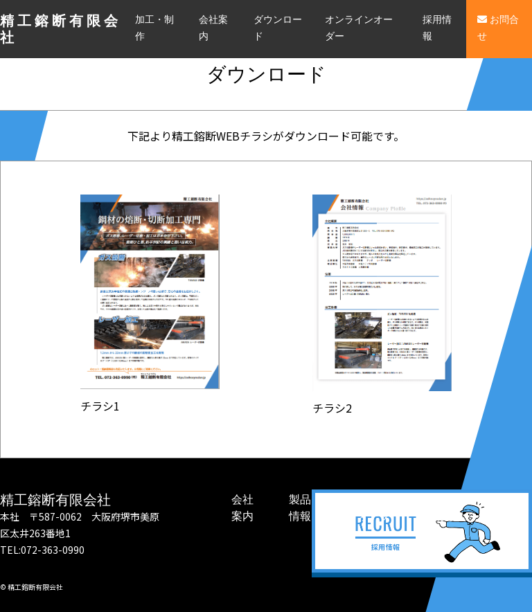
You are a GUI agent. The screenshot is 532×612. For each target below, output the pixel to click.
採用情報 (437, 28)
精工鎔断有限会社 (60, 29)
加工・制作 (154, 28)
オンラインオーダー (359, 28)
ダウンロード (278, 28)
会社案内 (213, 28)
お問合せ (498, 28)
